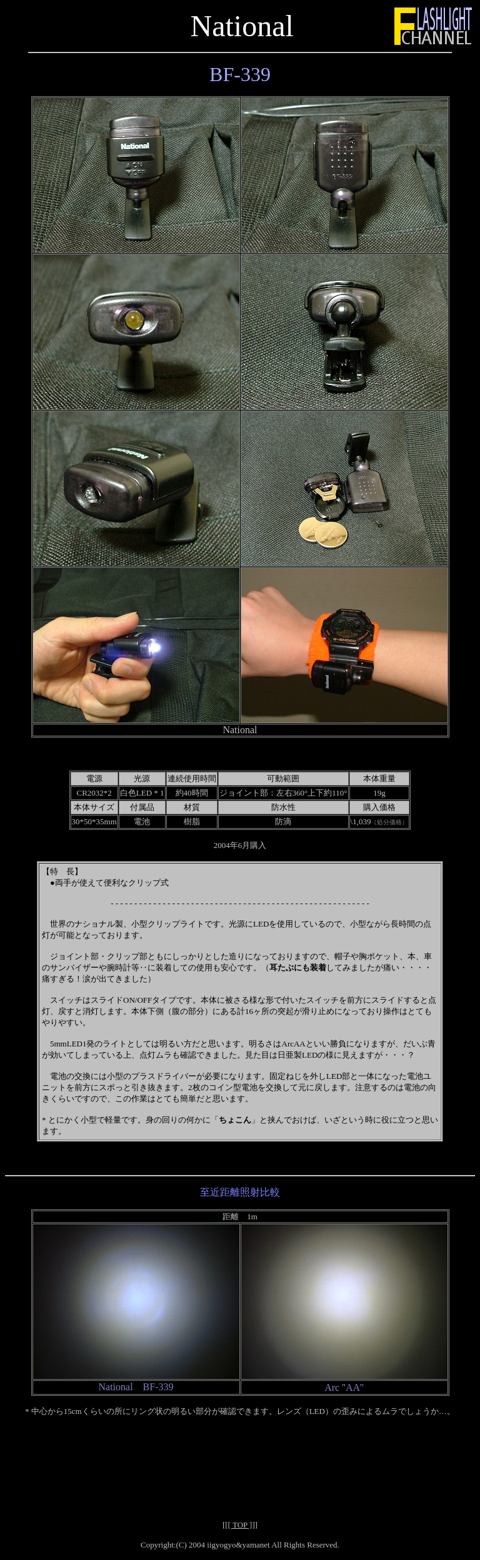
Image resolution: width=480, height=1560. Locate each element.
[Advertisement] (240, 1457)
